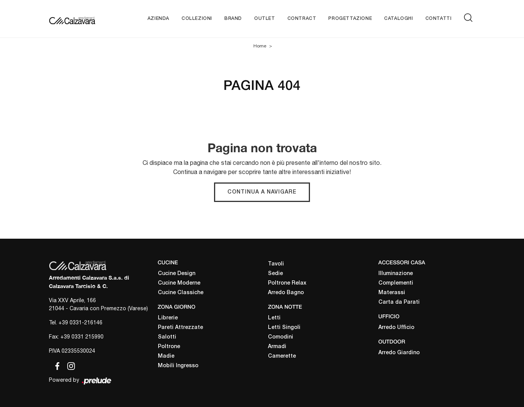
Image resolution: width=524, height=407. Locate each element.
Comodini (280, 337)
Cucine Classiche (180, 292)
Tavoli (276, 264)
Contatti (438, 18)
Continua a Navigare (262, 192)
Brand (233, 18)
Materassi (391, 292)
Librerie (168, 318)
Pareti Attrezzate (180, 327)
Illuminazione (395, 273)
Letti (274, 318)
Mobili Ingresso (178, 365)
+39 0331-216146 (80, 322)
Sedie (275, 273)
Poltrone (169, 346)
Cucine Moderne (179, 283)
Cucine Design (176, 273)
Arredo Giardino (399, 352)
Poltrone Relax (287, 283)
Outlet (264, 18)
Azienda (158, 18)
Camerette (282, 356)
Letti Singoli (284, 327)
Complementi (395, 283)
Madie (166, 356)
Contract (301, 18)
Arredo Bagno (286, 292)
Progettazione (350, 18)
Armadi (277, 346)
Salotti (167, 337)
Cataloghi (398, 18)
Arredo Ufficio (396, 327)
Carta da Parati (399, 302)
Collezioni (197, 18)
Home (259, 46)
